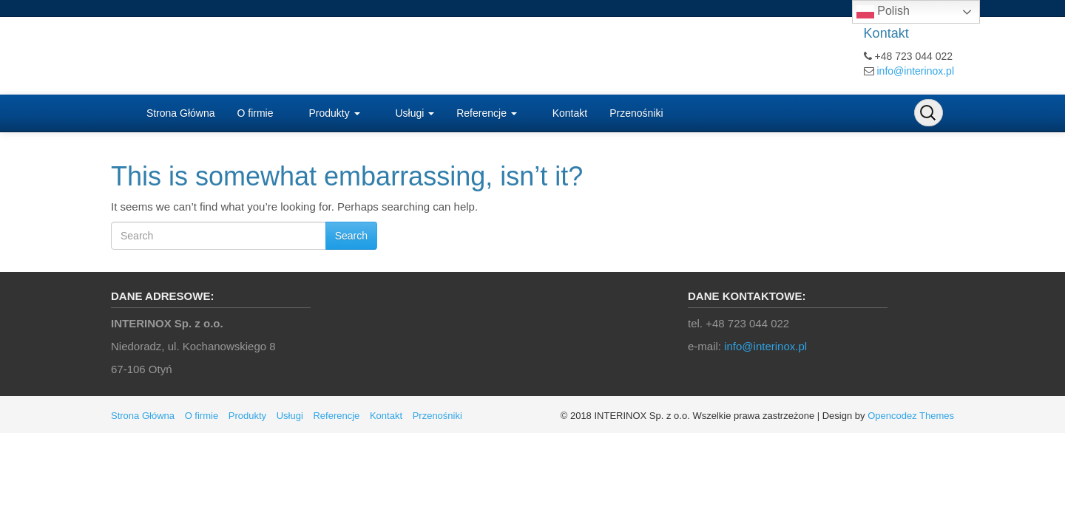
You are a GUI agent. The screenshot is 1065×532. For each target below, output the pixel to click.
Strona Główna (179, 113)
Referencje (486, 113)
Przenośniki (636, 113)
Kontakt (568, 113)
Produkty (333, 113)
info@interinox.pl (916, 71)
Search (351, 236)
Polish (883, 12)
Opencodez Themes (911, 415)
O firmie (255, 113)
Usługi (414, 113)
